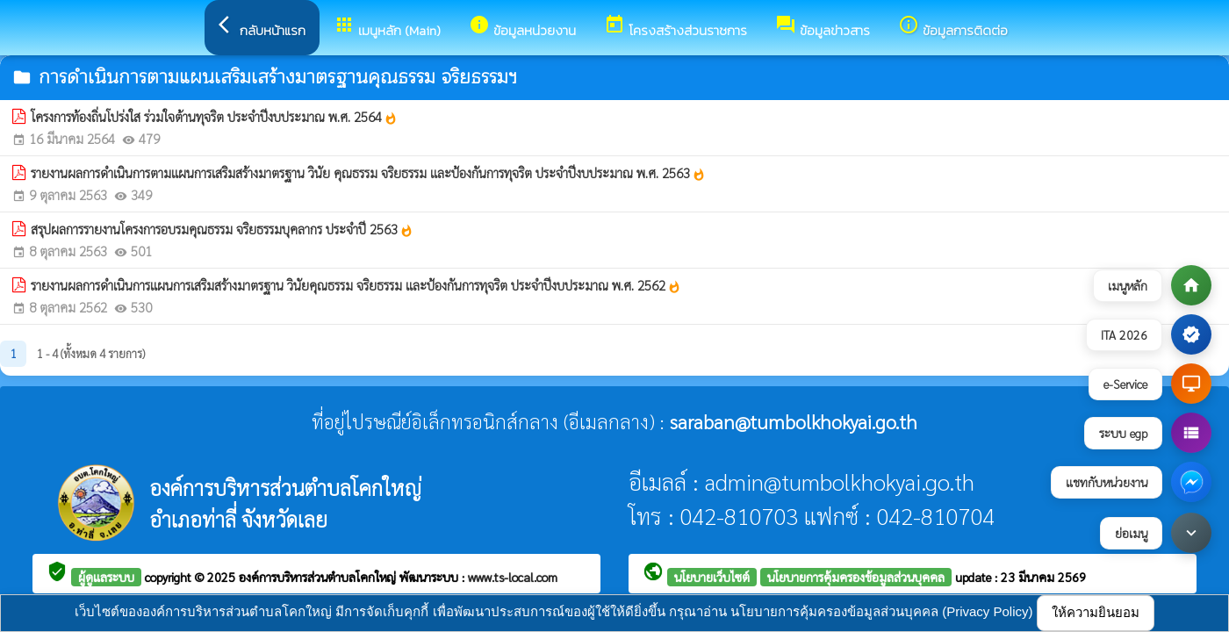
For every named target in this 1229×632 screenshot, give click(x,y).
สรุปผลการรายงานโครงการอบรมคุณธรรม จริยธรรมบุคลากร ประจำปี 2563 (222, 229)
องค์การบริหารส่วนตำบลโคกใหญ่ (319, 577)
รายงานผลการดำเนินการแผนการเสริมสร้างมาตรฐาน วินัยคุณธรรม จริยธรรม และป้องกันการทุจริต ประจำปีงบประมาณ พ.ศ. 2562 (356, 285)
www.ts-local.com (512, 577)
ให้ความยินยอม (1095, 612)
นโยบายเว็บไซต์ (712, 577)
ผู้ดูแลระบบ (106, 577)
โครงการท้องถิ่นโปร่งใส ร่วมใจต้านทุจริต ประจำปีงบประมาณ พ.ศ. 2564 (214, 117)
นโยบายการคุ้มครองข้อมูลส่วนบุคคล (856, 577)
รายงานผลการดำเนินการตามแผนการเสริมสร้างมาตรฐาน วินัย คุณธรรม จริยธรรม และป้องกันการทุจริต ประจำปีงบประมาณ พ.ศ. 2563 (368, 173)
